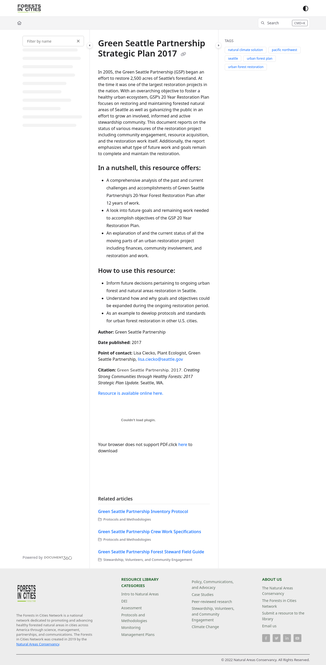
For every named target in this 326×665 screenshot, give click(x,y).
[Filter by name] (53, 41)
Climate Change (205, 626)
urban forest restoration (245, 67)
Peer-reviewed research (212, 601)
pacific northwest (284, 50)
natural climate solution (245, 50)
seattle (233, 58)
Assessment (131, 607)
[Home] (19, 23)
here (182, 444)
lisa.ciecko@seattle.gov (160, 359)
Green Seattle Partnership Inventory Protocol (143, 511)
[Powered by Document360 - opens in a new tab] (47, 557)
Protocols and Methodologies (134, 617)
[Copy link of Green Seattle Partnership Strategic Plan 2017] (183, 54)
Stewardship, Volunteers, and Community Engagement (213, 614)
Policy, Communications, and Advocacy (213, 584)
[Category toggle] (90, 45)
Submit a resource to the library (283, 616)
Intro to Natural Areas (140, 593)
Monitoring (131, 627)
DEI (124, 601)
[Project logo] (29, 8)
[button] (284, 23)
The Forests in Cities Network (279, 603)
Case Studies (202, 594)
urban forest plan (259, 58)
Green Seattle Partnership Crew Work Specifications (149, 531)
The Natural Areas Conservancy (277, 590)
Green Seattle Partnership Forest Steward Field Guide (151, 552)
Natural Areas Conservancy (37, 644)
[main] (154, 299)
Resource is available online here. (130, 393)
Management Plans (138, 634)
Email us (269, 625)
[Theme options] (305, 8)
